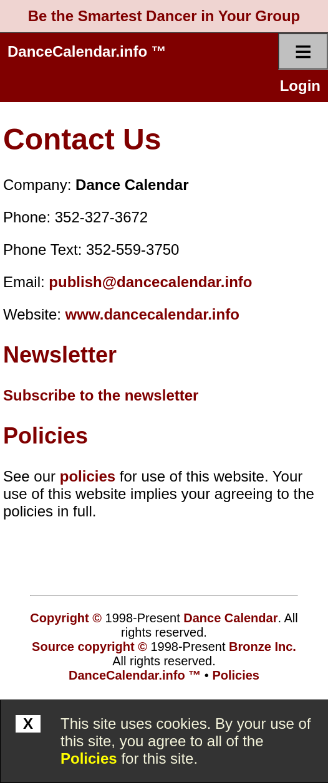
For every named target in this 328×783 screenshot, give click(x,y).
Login (300, 85)
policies (87, 476)
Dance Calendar (230, 618)
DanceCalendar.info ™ (86, 51)
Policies (88, 758)
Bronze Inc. (262, 646)
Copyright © (66, 618)
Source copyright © (89, 646)
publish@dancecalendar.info (150, 281)
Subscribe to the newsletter (100, 395)
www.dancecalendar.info (152, 314)
